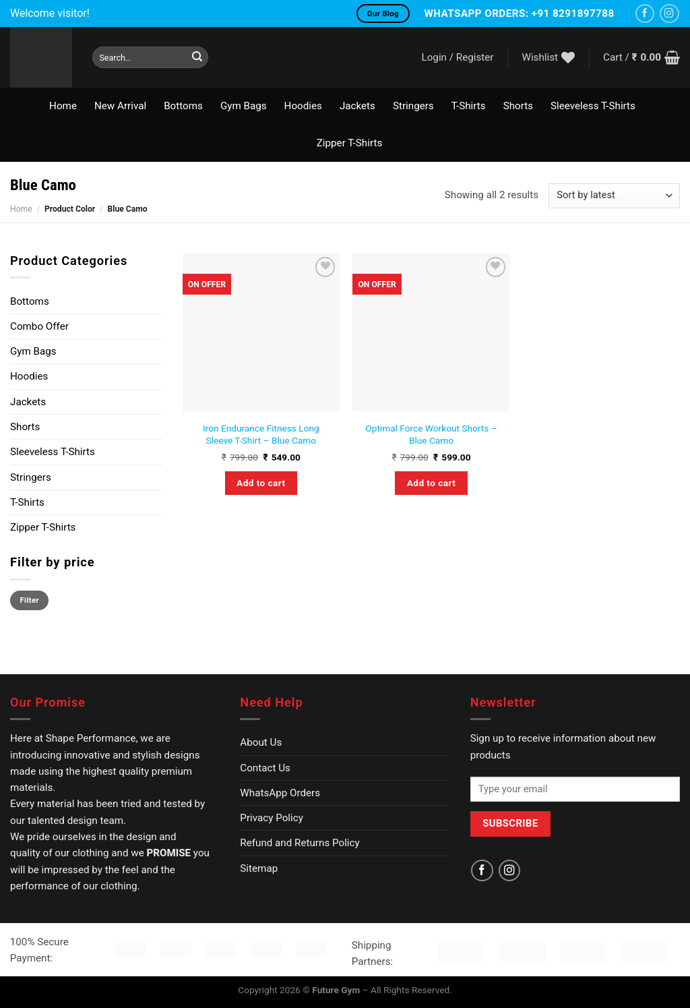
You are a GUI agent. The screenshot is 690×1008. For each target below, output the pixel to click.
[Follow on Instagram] (669, 14)
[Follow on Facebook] (645, 14)
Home (63, 106)
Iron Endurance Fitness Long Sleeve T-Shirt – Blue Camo (261, 434)
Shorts (518, 106)
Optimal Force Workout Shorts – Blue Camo (431, 434)
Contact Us (265, 768)
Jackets (357, 106)
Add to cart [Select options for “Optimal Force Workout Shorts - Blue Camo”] (431, 482)
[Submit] (197, 57)
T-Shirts (468, 106)
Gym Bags (243, 106)
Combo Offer (39, 326)
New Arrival (120, 106)
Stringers (413, 106)
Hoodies (303, 106)
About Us (261, 742)
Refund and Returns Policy (299, 843)
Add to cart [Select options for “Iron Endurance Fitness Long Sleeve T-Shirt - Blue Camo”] (261, 482)
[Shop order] (614, 195)
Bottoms (183, 106)
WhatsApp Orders (280, 793)
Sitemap (259, 868)
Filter (29, 600)
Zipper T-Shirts (349, 143)
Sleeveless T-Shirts (593, 106)
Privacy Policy (271, 818)
